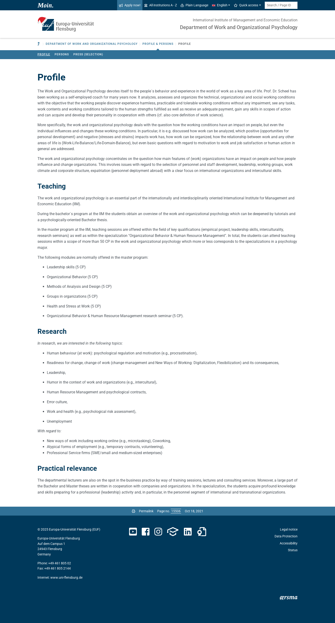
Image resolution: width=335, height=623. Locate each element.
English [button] (219, 5)
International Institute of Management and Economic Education (245, 20)
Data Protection (286, 536)
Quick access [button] (246, 5)
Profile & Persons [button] (157, 44)
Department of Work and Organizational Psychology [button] (92, 44)
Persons (62, 54)
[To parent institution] (39, 44)
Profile (43, 54)
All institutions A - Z (160, 5)
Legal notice (289, 529)
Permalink (146, 511)
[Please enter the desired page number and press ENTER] (176, 511)
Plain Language (194, 5)
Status (293, 550)
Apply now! (130, 5)
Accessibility (289, 543)
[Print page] (133, 511)
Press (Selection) (88, 54)
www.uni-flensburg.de (66, 577)
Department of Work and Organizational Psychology (239, 27)
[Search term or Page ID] (281, 5)
